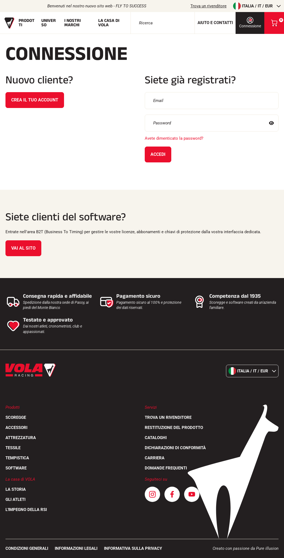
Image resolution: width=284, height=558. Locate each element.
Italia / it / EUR (257, 6)
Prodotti (26, 22)
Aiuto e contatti (215, 22)
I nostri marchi (72, 22)
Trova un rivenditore (208, 6)
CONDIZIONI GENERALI (26, 548)
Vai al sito (23, 248)
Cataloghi (156, 437)
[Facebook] (172, 494)
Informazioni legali (76, 548)
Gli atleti (15, 499)
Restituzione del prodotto (174, 427)
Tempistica (17, 457)
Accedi (158, 154)
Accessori (16, 427)
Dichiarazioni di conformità (175, 447)
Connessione (250, 22)
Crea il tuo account (34, 100)
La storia (15, 489)
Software (16, 468)
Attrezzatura (20, 437)
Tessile (13, 447)
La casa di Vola (108, 22)
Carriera (154, 457)
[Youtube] (191, 494)
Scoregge (15, 417)
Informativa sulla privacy (133, 548)
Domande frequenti (166, 468)
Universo (48, 22)
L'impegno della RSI (26, 509)
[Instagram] (152, 494)
